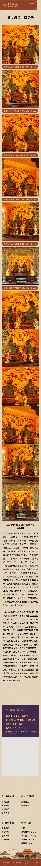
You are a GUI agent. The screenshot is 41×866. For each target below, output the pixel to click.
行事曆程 (25, 805)
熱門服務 (5, 801)
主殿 (23, 828)
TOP (36, 863)
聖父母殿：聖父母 (28, 831)
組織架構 (5, 835)
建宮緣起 (5, 828)
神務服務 (5, 805)
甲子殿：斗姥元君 (28, 835)
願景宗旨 (5, 831)
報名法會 (5, 813)
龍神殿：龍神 (26, 843)
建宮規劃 (5, 839)
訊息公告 (25, 801)
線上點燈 (5, 809)
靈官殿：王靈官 (27, 839)
